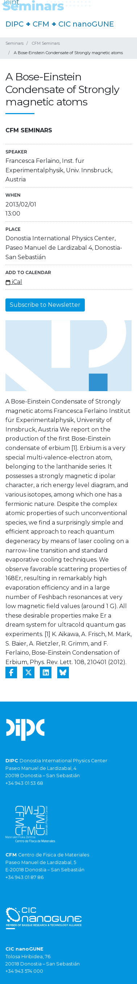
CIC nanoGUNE (86, 24)
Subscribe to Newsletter (45, 304)
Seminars (14, 43)
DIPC (14, 24)
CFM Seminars (46, 43)
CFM (41, 24)
